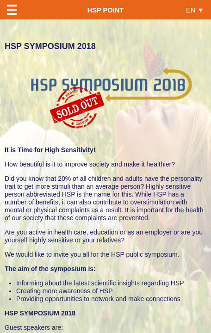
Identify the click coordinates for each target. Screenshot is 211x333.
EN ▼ (195, 9)
